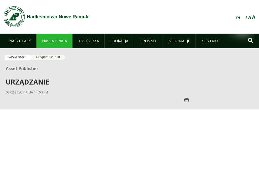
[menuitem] (20, 41)
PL (238, 18)
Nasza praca (17, 57)
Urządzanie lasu (48, 57)
